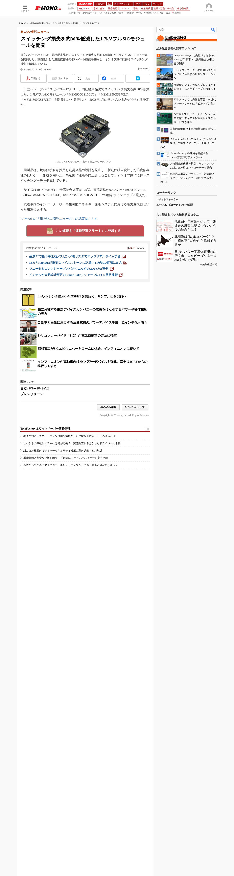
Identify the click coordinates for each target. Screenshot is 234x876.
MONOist (23, 23)
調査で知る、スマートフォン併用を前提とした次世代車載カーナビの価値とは (69, 436)
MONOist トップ (135, 407)
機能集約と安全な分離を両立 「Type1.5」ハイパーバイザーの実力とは (65, 457)
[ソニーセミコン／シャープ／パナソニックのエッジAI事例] (71, 268)
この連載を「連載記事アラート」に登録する (88, 230)
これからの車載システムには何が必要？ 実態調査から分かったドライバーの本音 (71, 443)
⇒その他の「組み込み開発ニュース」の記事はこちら (59, 218)
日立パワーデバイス (34, 388)
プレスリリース (31, 394)
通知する (63, 78)
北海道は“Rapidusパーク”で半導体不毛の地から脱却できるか (195, 240)
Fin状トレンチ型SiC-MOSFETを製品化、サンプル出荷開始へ (82, 296)
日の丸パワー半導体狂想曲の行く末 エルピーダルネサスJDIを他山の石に (195, 255)
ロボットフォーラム (167, 199)
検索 (213, 29)
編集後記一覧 (209, 264)
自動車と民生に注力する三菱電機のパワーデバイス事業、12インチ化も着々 (92, 322)
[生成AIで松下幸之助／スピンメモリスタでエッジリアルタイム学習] (77, 256)
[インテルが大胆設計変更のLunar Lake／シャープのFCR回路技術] (76, 275)
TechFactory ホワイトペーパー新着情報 (45, 428)
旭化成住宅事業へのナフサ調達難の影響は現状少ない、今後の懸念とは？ (195, 225)
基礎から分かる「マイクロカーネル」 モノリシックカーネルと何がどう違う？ (70, 465)
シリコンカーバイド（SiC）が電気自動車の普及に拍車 (77, 335)
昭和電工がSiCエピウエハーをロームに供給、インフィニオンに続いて (88, 348)
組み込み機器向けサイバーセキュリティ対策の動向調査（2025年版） (64, 450)
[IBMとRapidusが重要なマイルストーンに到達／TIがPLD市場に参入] (78, 262)
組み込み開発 (37, 23)
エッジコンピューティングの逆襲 (174, 204)
